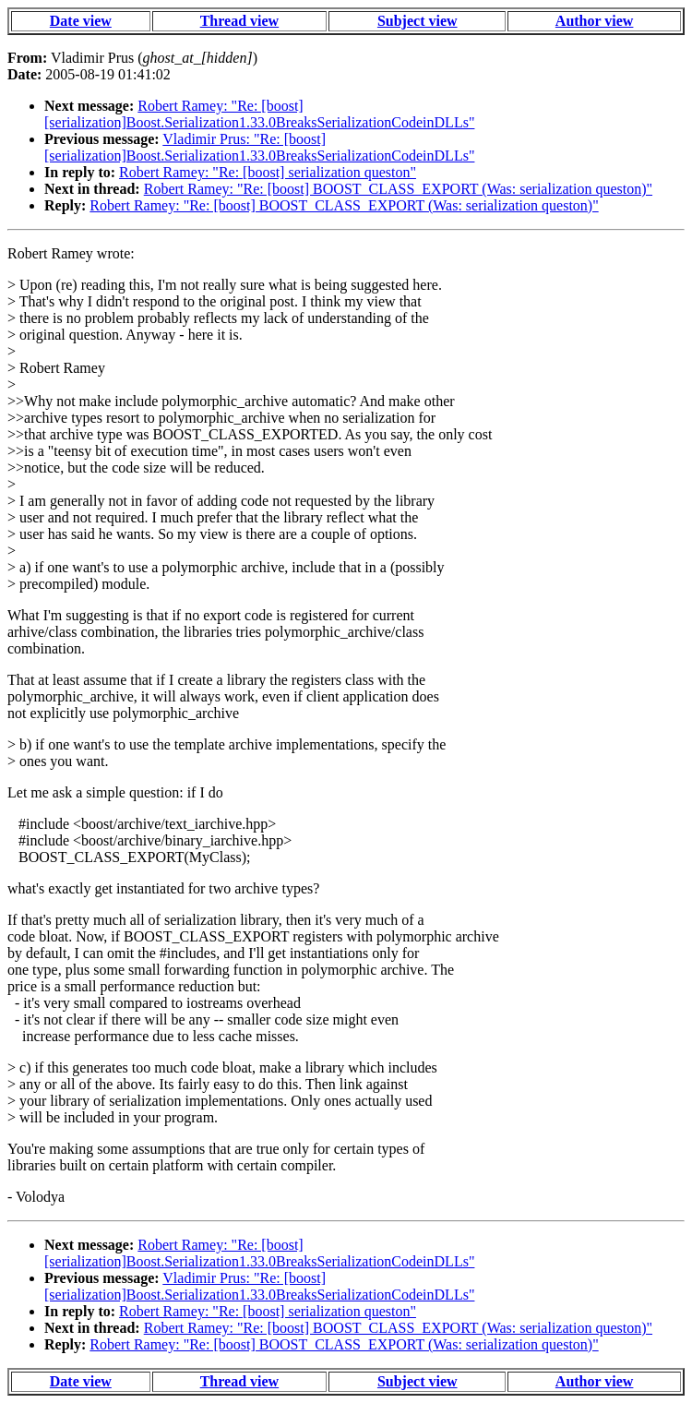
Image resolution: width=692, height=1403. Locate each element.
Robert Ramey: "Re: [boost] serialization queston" (267, 172)
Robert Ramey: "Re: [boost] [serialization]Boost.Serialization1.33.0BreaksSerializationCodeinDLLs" (259, 114)
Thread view (239, 21)
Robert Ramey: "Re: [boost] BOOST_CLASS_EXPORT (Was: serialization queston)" (398, 189)
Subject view (417, 21)
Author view (594, 21)
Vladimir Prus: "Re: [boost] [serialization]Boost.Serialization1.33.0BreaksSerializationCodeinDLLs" (259, 147)
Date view (81, 21)
